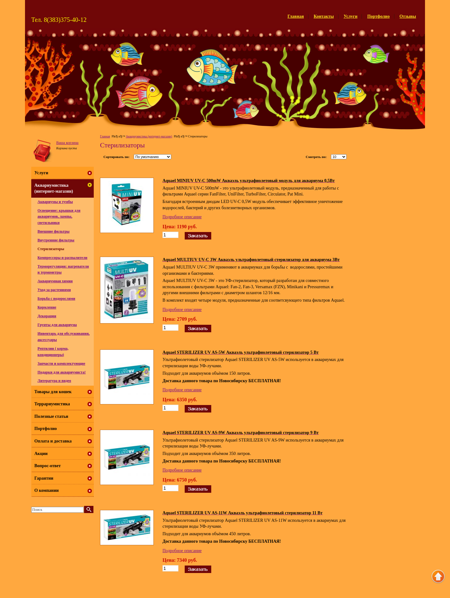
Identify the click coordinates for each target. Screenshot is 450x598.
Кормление (47, 307)
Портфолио (378, 16)
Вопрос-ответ (47, 465)
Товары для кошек (53, 391)
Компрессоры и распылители (63, 257)
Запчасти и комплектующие (61, 363)
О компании (46, 490)
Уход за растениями (54, 290)
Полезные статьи (51, 416)
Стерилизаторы (51, 249)
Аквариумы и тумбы (55, 202)
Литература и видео (54, 380)
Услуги (351, 16)
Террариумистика (52, 404)
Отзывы (407, 16)
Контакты (324, 16)
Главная (296, 16)
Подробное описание (182, 217)
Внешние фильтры (53, 231)
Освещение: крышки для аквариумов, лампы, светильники (59, 216)
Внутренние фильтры (56, 240)
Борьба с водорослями (56, 298)
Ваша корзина (67, 143)
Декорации (47, 316)
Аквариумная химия (55, 281)
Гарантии (43, 478)
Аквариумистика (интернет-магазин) (149, 136)
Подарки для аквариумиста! (62, 372)
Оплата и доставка (53, 441)
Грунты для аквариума (57, 325)
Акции (41, 453)
